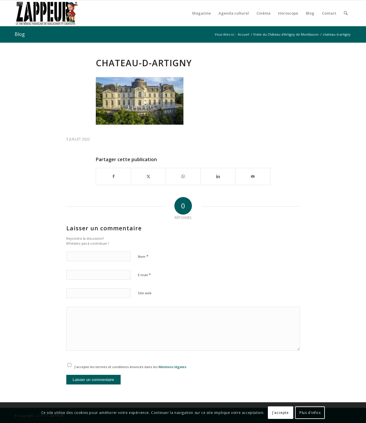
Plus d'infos (309, 412)
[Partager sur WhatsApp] (183, 176)
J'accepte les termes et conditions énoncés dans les (130, 367)
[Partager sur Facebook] (113, 176)
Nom (143, 256)
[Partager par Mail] (252, 176)
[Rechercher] (345, 13)
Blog (20, 34)
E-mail (144, 274)
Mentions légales (172, 367)
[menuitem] (201, 13)
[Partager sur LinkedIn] (218, 176)
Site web (145, 293)
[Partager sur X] (148, 176)
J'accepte (280, 412)
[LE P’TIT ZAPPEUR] (47, 13)
